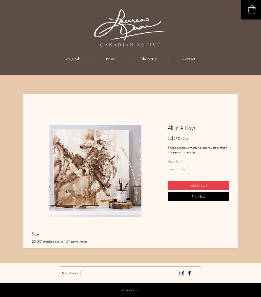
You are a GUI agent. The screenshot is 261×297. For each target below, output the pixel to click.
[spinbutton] (178, 169)
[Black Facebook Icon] (189, 273)
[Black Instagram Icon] (182, 273)
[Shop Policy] (69, 273)
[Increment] (184, 169)
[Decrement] (171, 169)
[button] (252, 9)
